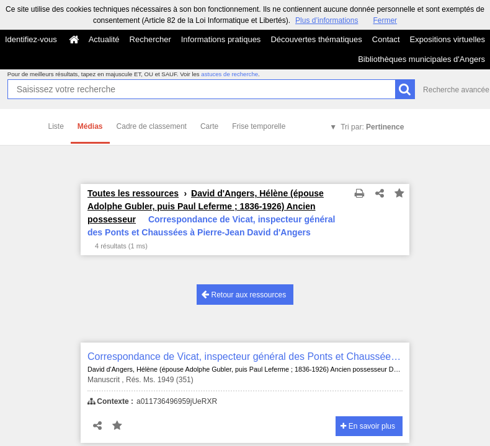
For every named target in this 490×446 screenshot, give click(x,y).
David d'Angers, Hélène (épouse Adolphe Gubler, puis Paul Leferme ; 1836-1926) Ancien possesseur (205, 206)
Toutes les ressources (133, 193)
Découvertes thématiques (316, 39)
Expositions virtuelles (447, 39)
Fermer (385, 20)
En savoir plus (368, 426)
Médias (90, 126)
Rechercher (150, 39)
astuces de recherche (229, 74)
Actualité (104, 39)
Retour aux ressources (244, 294)
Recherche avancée (456, 89)
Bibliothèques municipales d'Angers (421, 59)
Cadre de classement (152, 126)
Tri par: (372, 127)
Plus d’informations (326, 20)
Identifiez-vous (31, 39)
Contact (386, 39)
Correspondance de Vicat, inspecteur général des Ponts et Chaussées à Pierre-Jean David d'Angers (245, 356)
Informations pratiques (221, 39)
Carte (209, 126)
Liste (56, 126)
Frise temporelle (258, 126)
